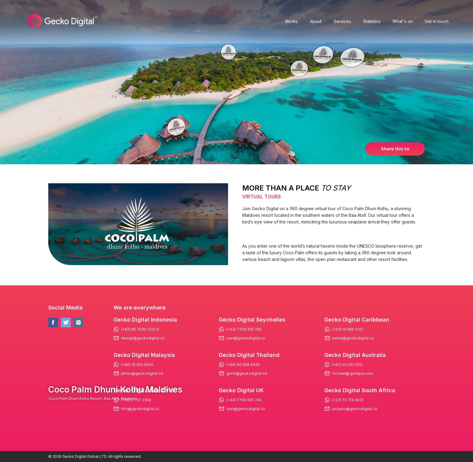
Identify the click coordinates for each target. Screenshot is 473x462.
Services (342, 21)
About (316, 21)
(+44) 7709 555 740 (244, 329)
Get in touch (437, 21)
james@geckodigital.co (142, 373)
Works (291, 21)
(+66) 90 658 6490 (243, 365)
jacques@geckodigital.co (354, 409)
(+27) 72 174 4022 (347, 400)
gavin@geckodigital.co (246, 373)
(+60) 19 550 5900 (137, 365)
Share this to (395, 149)
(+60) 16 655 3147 (347, 329)
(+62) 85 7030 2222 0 (140, 329)
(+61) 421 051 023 (347, 365)
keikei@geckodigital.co (353, 338)
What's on (402, 21)
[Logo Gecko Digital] (61, 21)
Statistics (371, 21)
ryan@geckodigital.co (245, 338)
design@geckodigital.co (143, 338)
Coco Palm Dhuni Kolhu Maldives (115, 389)
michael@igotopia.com (352, 373)
